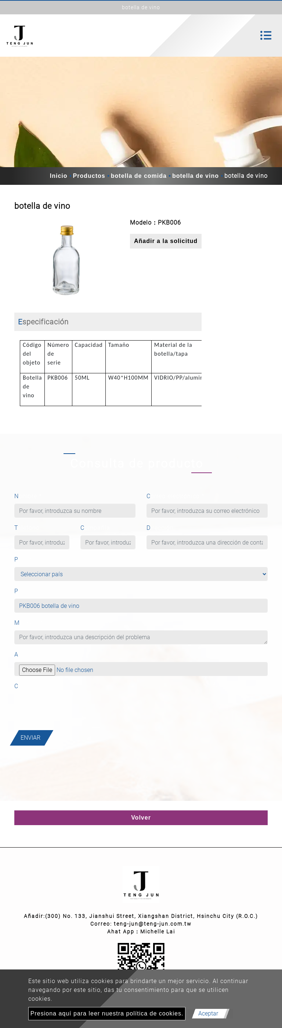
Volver (141, 817)
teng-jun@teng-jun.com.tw (153, 924)
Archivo (25, 654)
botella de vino (195, 176)
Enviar (30, 737)
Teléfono (27, 527)
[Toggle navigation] (266, 35)
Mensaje (29, 622)
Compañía (95, 527)
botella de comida (139, 176)
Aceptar (208, 1013)
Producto (27, 591)
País (23, 559)
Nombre (28, 496)
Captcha (26, 686)
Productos (89, 176)
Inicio (59, 176)
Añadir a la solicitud (166, 241)
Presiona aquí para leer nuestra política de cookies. (107, 1013)
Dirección (160, 527)
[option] (66, 260)
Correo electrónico (176, 496)
